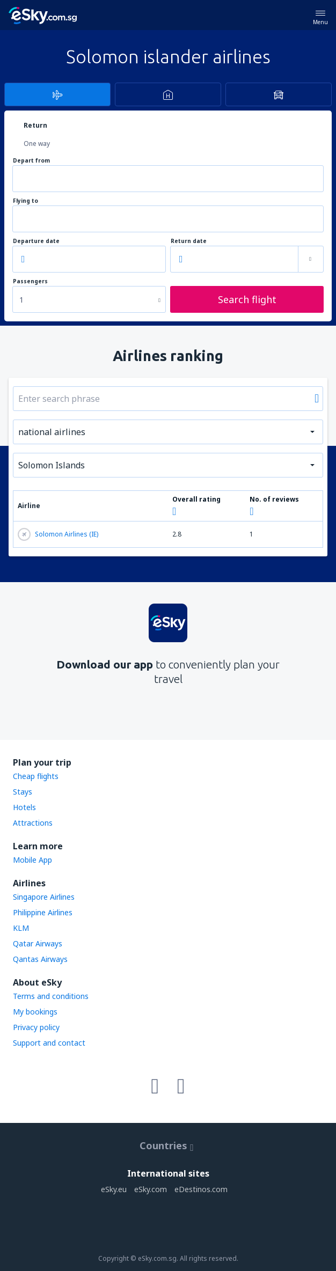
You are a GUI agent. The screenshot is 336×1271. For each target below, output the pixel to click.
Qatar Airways (37, 943)
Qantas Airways (40, 959)
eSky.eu (114, 1189)
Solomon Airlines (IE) (58, 534)
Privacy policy (36, 1027)
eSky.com (150, 1189)
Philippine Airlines (42, 912)
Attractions (33, 823)
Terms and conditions (51, 996)
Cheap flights (36, 776)
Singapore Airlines (44, 897)
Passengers (30, 281)
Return (35, 125)
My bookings (35, 1011)
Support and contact (49, 1043)
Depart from (31, 160)
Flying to (25, 200)
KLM (21, 928)
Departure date (36, 241)
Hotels (24, 807)
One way (37, 143)
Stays (22, 792)
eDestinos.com (201, 1189)
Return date (189, 241)
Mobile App (32, 860)
